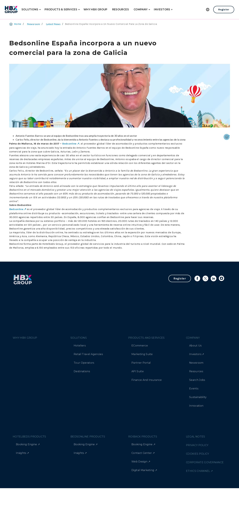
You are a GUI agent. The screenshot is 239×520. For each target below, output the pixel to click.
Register (223, 9)
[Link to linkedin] (213, 278)
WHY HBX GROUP (95, 9)
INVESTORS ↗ (163, 9)
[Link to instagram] (222, 278)
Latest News (53, 23)
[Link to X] (205, 278)
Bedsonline (69, 143)
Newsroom (33, 23)
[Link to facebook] (197, 278)
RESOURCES (120, 9)
